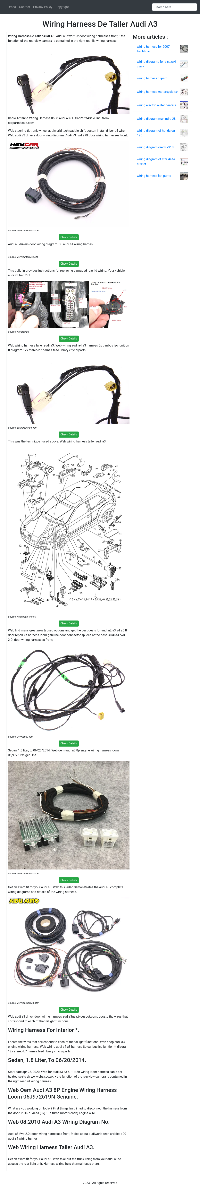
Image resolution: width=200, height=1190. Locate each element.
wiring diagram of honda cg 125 (156, 133)
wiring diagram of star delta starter (156, 161)
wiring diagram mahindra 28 (156, 119)
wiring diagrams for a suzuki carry (156, 64)
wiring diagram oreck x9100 (156, 147)
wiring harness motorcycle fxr (157, 92)
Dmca (12, 7)
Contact (24, 7)
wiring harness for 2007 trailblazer (153, 49)
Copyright (62, 7)
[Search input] (174, 7)
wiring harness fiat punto (154, 176)
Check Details (69, 237)
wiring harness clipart (152, 78)
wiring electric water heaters (156, 105)
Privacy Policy (43, 7)
